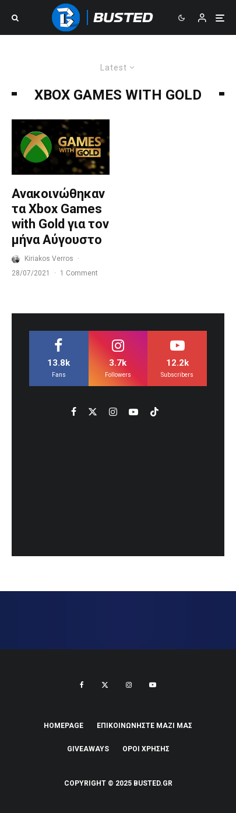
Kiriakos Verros (48, 258)
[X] (105, 685)
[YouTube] (152, 685)
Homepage (63, 726)
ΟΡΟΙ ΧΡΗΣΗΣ (146, 749)
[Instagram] (128, 685)
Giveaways (88, 749)
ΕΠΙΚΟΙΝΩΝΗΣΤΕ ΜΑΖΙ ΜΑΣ (144, 726)
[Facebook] (82, 685)
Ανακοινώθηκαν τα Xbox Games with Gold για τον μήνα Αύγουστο (60, 216)
